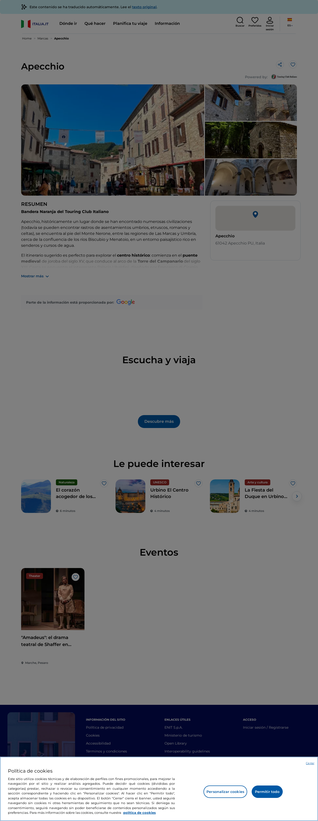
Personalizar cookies (225, 791)
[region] (159, 789)
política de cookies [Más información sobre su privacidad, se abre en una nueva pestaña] (139, 813)
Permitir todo (267, 791)
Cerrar (310, 763)
